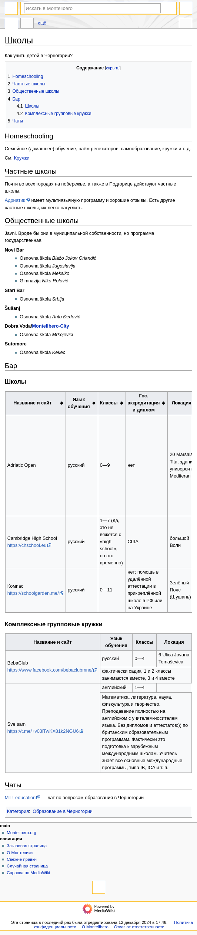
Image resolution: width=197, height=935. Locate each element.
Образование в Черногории (63, 811)
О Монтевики (20, 852)
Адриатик (15, 200)
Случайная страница (27, 866)
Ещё (42, 23)
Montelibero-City (50, 326)
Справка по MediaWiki (28, 872)
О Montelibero (95, 927)
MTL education (20, 797)
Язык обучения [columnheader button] (79, 403)
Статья (11, 24)
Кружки (22, 158)
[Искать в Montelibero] (92, 8)
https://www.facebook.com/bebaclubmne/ (50, 670)
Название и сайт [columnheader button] (32, 403)
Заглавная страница (27, 845)
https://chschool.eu (27, 545)
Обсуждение (27, 24)
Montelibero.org (21, 832)
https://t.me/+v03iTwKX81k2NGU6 (43, 731)
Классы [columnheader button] (109, 403)
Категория (18, 811)
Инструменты (185, 24)
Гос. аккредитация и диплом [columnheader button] (144, 403)
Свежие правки (22, 859)
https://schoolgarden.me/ (33, 593)
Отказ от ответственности (139, 927)
